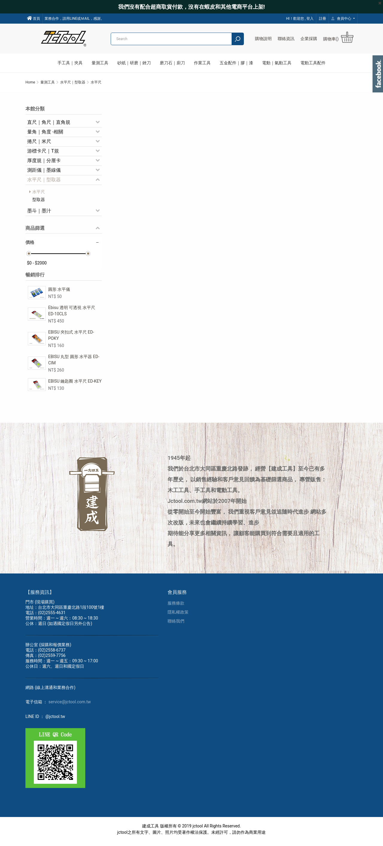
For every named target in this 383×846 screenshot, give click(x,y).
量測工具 (100, 62)
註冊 (322, 18)
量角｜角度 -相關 (45, 135)
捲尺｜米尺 (39, 144)
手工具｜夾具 (70, 62)
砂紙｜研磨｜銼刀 (134, 62)
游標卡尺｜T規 (43, 154)
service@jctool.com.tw (69, 706)
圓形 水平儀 (59, 292)
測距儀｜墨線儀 (44, 173)
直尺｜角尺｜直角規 (48, 125)
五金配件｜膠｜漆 (236, 62)
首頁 (33, 18)
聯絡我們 (176, 625)
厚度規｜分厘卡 (44, 164)
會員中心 (341, 18)
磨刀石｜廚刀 (172, 62)
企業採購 (308, 38)
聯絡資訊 (286, 38)
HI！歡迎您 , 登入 (300, 18)
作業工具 (202, 62)
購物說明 (263, 38)
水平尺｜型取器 (44, 183)
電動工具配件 (313, 62)
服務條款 (176, 607)
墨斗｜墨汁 (39, 214)
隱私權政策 (178, 616)
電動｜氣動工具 (276, 62)
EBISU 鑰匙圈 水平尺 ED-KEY (74, 384)
